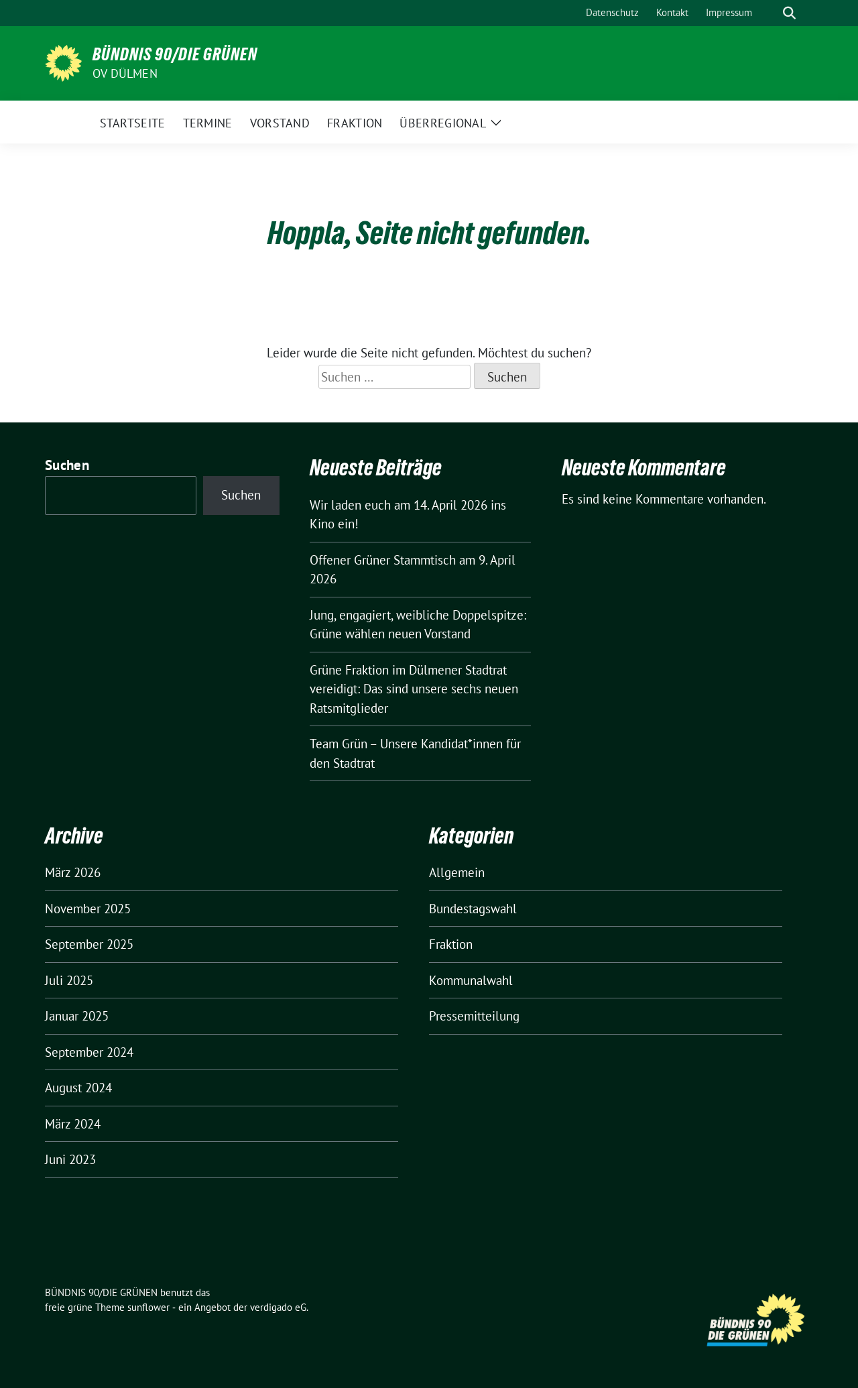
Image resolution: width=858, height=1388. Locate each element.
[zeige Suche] (789, 13)
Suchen (67, 465)
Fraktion (451, 944)
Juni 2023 (70, 1159)
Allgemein (457, 872)
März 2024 (73, 1124)
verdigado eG (278, 1307)
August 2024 (78, 1088)
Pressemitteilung (474, 1016)
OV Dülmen (125, 73)
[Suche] (770, 13)
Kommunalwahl (471, 980)
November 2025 (88, 909)
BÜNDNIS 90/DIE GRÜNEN (175, 54)
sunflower (148, 1307)
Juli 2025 (69, 980)
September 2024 (89, 1052)
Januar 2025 (77, 1016)
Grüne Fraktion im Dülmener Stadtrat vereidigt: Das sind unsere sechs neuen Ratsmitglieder (414, 689)
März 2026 (73, 872)
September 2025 (89, 944)
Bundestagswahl (473, 909)
